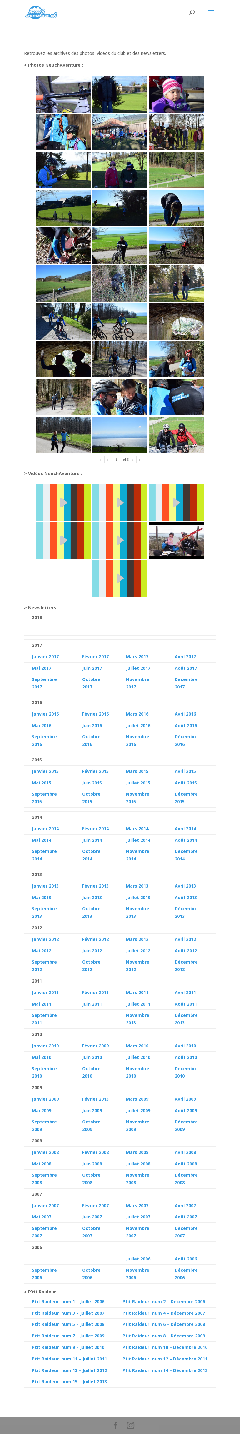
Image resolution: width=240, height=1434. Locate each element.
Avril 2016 (185, 714)
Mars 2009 (137, 1099)
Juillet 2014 (138, 840)
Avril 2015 (185, 771)
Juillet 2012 (138, 951)
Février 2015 (95, 771)
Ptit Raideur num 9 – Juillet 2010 (68, 1347)
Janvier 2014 (45, 828)
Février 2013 (95, 886)
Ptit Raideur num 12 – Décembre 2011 (165, 1359)
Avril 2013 (185, 886)
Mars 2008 (137, 1152)
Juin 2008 (92, 1164)
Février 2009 (95, 1046)
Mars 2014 (137, 828)
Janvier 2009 (45, 1099)
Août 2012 (186, 951)
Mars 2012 (137, 939)
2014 (45, 840)
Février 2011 (95, 992)
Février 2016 (95, 714)
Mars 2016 (137, 714)
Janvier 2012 (45, 939)
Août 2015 (186, 783)
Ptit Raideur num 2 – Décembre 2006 (163, 1301)
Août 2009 (186, 1110)
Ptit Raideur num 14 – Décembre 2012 (165, 1370)
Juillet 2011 (138, 1004)
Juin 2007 (92, 1217)
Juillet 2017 (138, 668)
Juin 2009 (92, 1110)
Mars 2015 (137, 771)
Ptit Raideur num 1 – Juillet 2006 (68, 1301)
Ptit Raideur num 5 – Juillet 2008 (68, 1324)
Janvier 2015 (45, 771)
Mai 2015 (41, 783)
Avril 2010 (185, 1046)
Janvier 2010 (45, 1046)
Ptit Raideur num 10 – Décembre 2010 (165, 1347)
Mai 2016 (41, 725)
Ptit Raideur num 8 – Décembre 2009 (163, 1336)
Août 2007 (186, 1217)
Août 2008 (186, 1164)
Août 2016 (186, 725)
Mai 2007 (41, 1217)
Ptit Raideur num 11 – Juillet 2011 (69, 1359)
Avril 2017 (185, 657)
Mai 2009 (41, 1110)
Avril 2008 (185, 1152)
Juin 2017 (92, 668)
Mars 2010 (137, 1046)
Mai (36, 840)
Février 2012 (95, 939)
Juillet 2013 (138, 897)
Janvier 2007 (45, 1205)
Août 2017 (186, 668)
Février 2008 (95, 1152)
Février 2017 (95, 657)
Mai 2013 (41, 897)
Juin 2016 (92, 725)
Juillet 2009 (138, 1110)
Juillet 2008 (138, 1164)
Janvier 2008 (45, 1152)
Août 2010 (186, 1057)
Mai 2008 (41, 1164)
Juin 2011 (92, 1004)
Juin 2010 (92, 1057)
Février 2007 (95, 1205)
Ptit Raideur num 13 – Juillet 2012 (69, 1370)
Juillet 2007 (138, 1217)
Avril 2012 (185, 939)
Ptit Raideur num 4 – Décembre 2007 (163, 1313)
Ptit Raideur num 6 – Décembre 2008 (163, 1324)
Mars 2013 (137, 886)
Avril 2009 (185, 1099)
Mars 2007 (137, 1205)
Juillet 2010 (138, 1057)
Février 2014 (95, 828)
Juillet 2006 (138, 1259)
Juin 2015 (92, 783)
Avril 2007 (185, 1205)
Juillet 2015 (138, 783)
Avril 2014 (185, 828)
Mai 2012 (41, 951)
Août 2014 (186, 840)
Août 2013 (186, 897)
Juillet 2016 (138, 725)
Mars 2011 (137, 992)
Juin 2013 (92, 897)
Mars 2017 (137, 657)
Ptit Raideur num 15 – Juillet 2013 (69, 1381)
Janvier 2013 (45, 886)
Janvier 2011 (45, 992)
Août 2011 (186, 1004)
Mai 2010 (41, 1057)
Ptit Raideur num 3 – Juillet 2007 (68, 1313)
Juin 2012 (92, 951)
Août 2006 (186, 1259)
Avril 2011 (185, 992)
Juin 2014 (92, 840)
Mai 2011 (41, 1004)
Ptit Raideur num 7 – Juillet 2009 (68, 1336)
